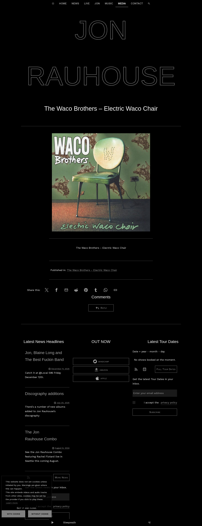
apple (101, 383)
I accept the (52, 506)
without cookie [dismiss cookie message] (39, 513)
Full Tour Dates (166, 369)
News (75, 3)
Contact (137, 3)
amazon (101, 374)
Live (86, 3)
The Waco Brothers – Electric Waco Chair (92, 270)
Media (122, 3)
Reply (101, 308)
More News (61, 477)
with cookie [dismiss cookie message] (13, 513)
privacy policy (61, 506)
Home (62, 3)
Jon (97, 3)
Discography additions (44, 393)
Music (109, 3)
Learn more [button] (12, 503)
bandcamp (101, 366)
